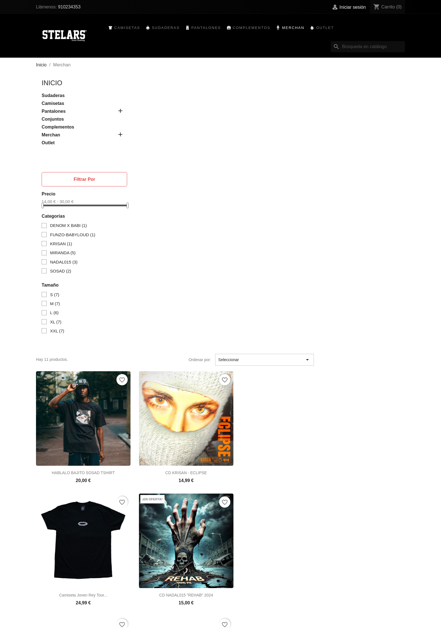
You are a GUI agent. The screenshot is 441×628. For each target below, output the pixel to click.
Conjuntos (54, 119)
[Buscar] (366, 46)
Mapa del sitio (148, 613)
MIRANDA (64, 253)
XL (56, 322)
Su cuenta (238, 582)
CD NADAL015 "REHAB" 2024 (174, 295)
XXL (58, 331)
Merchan (294, 28)
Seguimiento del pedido (245, 592)
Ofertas (54, 592)
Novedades (58, 599)
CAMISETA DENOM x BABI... (267, 522)
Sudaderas (167, 28)
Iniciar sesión (236, 599)
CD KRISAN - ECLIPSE (267, 182)
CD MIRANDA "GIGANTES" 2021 (361, 408)
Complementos (252, 28)
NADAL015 (65, 262)
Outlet (326, 28)
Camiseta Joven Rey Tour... (361, 182)
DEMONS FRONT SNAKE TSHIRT (267, 408)
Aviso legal (145, 599)
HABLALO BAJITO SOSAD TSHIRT (173, 182)
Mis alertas (234, 613)
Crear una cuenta (240, 606)
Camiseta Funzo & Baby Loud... (174, 408)
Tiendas (143, 620)
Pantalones (207, 28)
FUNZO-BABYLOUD (73, 235)
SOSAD (61, 271)
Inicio (53, 83)
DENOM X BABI (69, 226)
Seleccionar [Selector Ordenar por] (355, 78)
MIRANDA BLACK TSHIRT (361, 295)
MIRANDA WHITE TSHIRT (267, 295)
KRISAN (62, 244)
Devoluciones (148, 592)
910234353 (70, 6)
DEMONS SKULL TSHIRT (174, 522)
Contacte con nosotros (156, 606)
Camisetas (128, 28)
